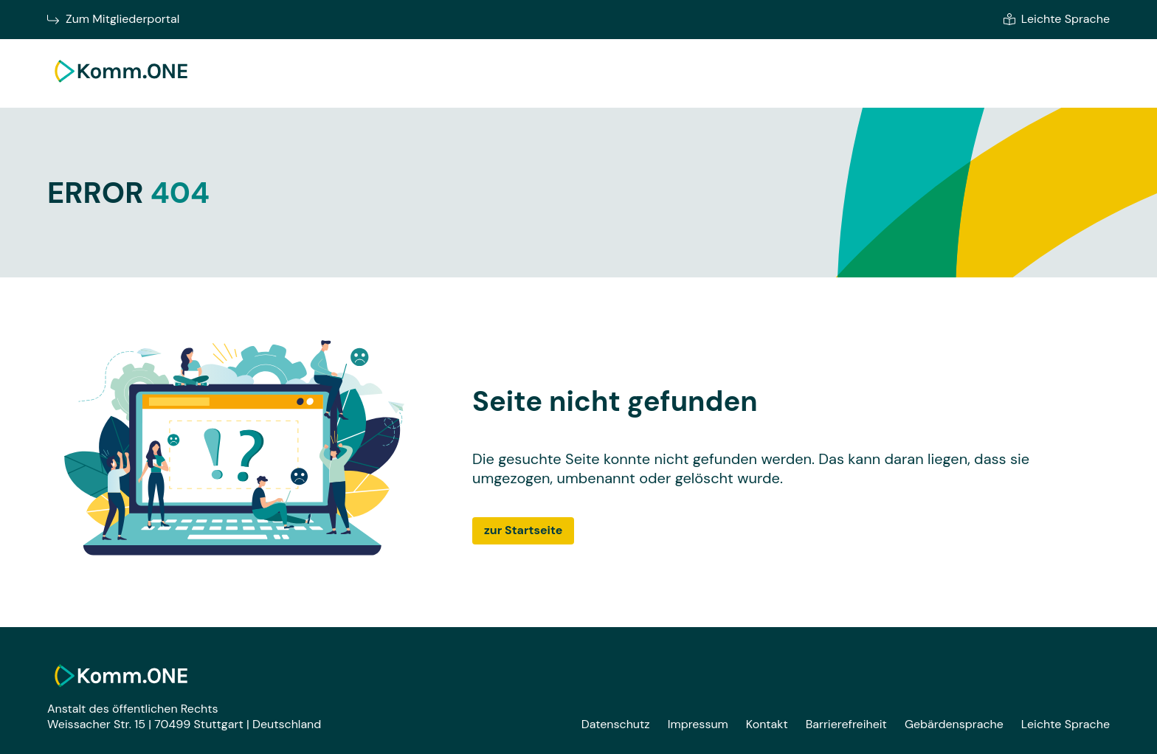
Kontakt (767, 724)
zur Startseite (523, 530)
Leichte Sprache (1065, 724)
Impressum (698, 724)
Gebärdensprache (954, 724)
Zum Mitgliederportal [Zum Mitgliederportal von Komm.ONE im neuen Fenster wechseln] (113, 19)
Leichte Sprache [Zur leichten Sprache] (1057, 19)
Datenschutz (615, 724)
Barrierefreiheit (846, 724)
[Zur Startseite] (121, 86)
